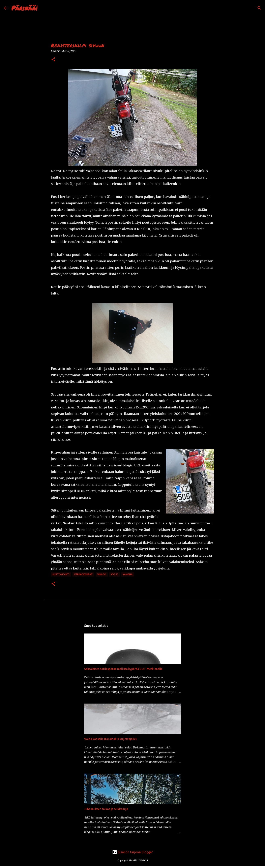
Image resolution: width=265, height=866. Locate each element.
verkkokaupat (83, 574)
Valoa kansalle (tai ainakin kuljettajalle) (110, 739)
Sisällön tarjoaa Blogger (132, 852)
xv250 (114, 574)
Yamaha (127, 574)
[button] (53, 59)
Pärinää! (24, 7)
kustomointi (61, 574)
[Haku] (43, 8)
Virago (101, 574)
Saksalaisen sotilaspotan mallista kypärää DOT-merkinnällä (123, 669)
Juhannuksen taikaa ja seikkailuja (106, 809)
